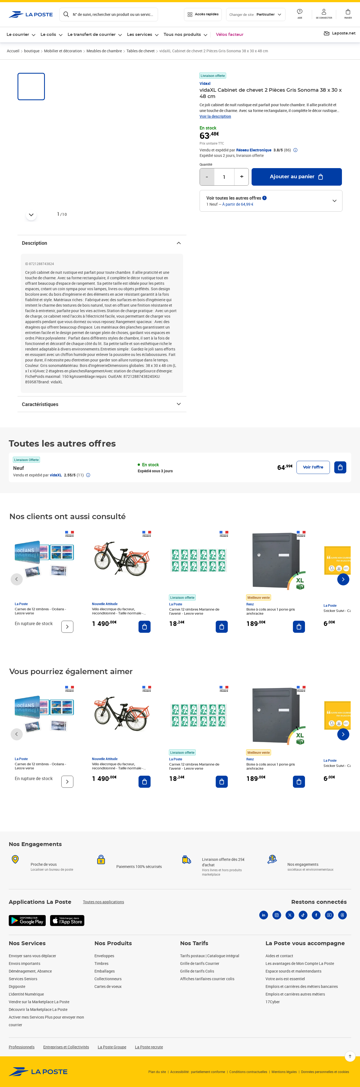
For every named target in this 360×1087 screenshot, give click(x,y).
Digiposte (17, 986)
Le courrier (18, 35)
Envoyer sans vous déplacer (32, 955)
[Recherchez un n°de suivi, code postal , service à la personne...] (108, 14)
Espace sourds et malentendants (293, 971)
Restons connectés (319, 902)
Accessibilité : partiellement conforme (197, 1071)
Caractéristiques (102, 404)
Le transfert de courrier (92, 35)
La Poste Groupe (112, 1046)
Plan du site (157, 1071)
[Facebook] (316, 915)
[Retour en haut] (350, 1056)
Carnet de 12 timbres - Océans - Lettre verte (40, 611)
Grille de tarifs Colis (197, 971)
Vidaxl (205, 83)
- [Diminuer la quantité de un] (207, 177)
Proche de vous (44, 864)
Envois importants (24, 963)
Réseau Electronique (253, 150)
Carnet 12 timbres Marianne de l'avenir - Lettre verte (194, 611)
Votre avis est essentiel (285, 978)
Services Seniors (23, 978)
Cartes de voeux (108, 986)
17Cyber (273, 1001)
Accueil (13, 50)
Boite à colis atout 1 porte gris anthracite (270, 611)
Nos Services (27, 943)
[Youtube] (329, 915)
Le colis (48, 35)
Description (102, 243)
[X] (290, 915)
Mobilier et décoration (63, 50)
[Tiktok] (303, 915)
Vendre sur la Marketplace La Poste (39, 1001)
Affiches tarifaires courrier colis (207, 978)
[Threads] (342, 915)
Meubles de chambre (104, 50)
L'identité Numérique (26, 994)
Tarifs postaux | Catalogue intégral (209, 955)
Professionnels (21, 1046)
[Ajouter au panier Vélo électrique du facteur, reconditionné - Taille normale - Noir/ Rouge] (144, 626)
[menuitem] (339, 33)
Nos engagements (302, 864)
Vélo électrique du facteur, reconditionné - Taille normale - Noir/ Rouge (117, 613)
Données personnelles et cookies (325, 1071)
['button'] (31, 14)
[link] (38, 1071)
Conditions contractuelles (248, 1071)
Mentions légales (284, 1071)
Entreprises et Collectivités (66, 1046)
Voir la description (215, 116)
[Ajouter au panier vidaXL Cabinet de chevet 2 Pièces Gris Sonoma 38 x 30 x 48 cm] (296, 177)
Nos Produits (113, 943)
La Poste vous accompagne (305, 943)
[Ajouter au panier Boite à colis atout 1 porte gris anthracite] (299, 626)
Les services (139, 35)
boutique (31, 50)
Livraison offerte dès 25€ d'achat (223, 862)
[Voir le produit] (67, 626)
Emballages (104, 971)
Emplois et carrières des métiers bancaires (302, 986)
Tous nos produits (182, 35)
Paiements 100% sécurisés (139, 866)
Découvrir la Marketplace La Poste (38, 1009)
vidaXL (56, 475)
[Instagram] (276, 915)
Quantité (206, 164)
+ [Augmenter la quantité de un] (242, 177)
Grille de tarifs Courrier (199, 963)
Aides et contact (279, 955)
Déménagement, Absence (30, 971)
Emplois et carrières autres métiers (295, 994)
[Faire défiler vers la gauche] (16, 579)
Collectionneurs (108, 978)
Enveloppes (104, 955)
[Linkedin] (263, 915)
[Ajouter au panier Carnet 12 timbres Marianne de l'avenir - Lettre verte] (221, 626)
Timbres (101, 963)
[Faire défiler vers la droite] (343, 579)
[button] (324, 14)
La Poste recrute (149, 1046)
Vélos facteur (229, 35)
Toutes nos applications (103, 901)
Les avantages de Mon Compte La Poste (300, 963)
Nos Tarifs (194, 943)
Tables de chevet (140, 50)
